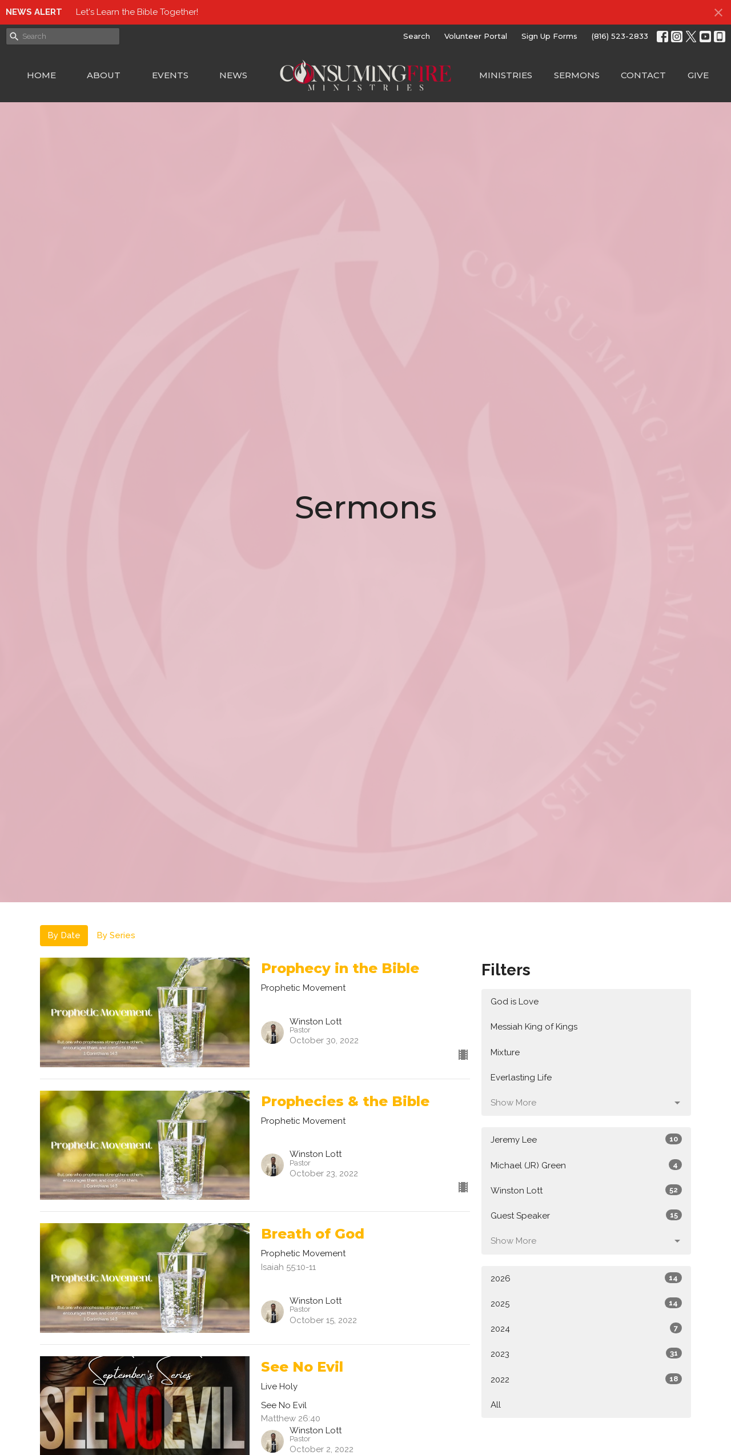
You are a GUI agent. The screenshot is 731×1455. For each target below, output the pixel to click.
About (104, 75)
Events (170, 75)
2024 (586, 1328)
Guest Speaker (586, 1215)
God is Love (515, 1001)
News (233, 75)
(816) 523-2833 (620, 36)
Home (41, 75)
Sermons (577, 75)
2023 (586, 1353)
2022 (586, 1379)
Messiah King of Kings (534, 1027)
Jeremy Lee (586, 1139)
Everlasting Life (521, 1077)
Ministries (505, 75)
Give (698, 75)
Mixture (505, 1052)
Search (416, 36)
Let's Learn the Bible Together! (137, 12)
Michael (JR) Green (586, 1165)
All (496, 1405)
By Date (64, 935)
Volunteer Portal (475, 36)
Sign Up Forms (549, 36)
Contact (643, 75)
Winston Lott (586, 1190)
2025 (586, 1303)
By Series (116, 935)
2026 (586, 1278)
